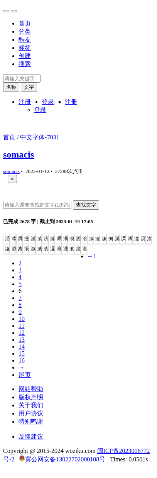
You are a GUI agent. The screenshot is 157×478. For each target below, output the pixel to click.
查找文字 (86, 205)
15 (22, 353)
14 (22, 346)
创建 (25, 56)
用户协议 (31, 413)
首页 (25, 23)
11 (21, 325)
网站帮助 (31, 389)
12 (22, 332)
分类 (25, 31)
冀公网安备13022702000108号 (65, 459)
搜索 (25, 64)
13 (22, 339)
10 (22, 318)
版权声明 (31, 397)
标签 (25, 47)
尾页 (25, 374)
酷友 (25, 39)
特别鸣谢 (31, 421)
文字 (29, 87)
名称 (11, 87)
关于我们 (31, 405)
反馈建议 (31, 436)
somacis (18, 154)
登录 (48, 101)
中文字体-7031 (39, 137)
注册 (25, 101)
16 (22, 360)
